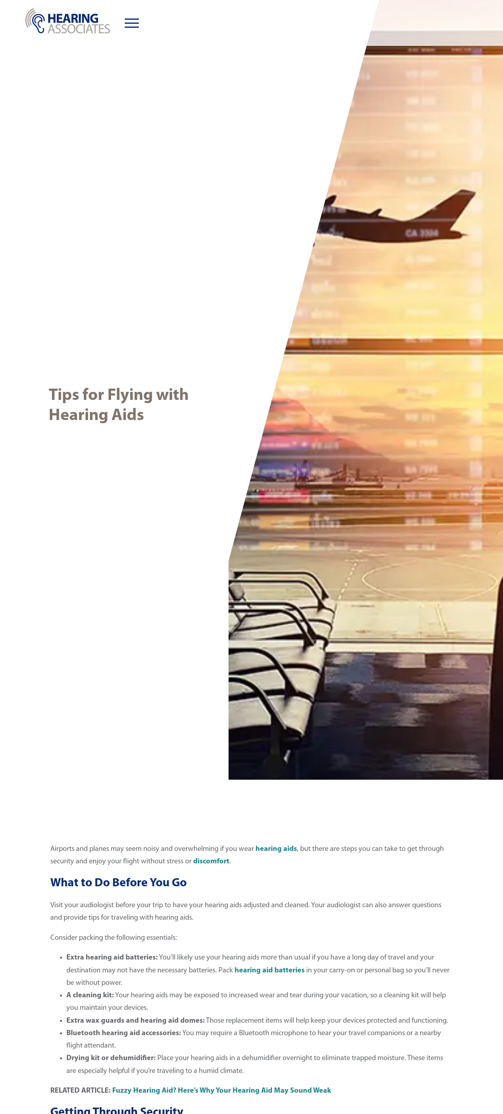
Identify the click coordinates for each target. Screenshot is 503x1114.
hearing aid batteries (270, 970)
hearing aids (276, 849)
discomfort (211, 861)
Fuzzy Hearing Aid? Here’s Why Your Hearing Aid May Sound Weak (222, 1091)
